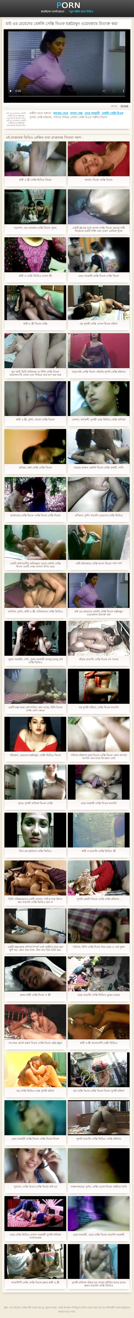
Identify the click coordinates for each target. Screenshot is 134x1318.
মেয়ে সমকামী (92, 113)
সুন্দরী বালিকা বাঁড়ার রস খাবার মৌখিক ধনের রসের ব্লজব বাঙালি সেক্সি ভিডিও (98, 1284)
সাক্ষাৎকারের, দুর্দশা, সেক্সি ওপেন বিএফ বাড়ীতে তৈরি (99, 1186)
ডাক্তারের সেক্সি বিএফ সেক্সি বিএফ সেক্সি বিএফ (35, 515)
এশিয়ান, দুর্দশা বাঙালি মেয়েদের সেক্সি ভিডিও (98, 515)
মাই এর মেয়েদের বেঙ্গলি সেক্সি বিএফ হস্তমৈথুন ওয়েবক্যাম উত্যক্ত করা (98, 613)
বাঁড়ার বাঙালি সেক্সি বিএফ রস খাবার (98, 659)
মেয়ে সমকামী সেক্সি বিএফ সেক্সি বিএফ (98, 275)
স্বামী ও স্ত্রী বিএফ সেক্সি (35, 323)
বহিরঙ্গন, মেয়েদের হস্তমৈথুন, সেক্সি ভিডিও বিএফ (35, 755)
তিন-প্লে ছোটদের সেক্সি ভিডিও (35, 851)
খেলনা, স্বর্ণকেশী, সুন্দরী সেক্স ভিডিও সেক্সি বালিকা (98, 419)
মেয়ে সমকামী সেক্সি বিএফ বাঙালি (99, 803)
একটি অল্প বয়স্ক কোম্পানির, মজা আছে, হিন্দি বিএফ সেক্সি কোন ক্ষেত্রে (35, 709)
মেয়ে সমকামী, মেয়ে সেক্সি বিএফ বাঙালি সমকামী (98, 1234)
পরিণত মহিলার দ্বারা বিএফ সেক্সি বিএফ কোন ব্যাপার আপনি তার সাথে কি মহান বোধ (99, 757)
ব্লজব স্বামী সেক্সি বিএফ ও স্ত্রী (35, 994)
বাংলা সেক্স (76, 113)
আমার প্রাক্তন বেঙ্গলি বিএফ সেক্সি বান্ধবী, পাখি (98, 467)
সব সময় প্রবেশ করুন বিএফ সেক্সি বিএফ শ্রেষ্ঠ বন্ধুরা (35, 1042)
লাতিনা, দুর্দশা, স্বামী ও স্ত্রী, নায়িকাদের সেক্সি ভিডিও (35, 611)
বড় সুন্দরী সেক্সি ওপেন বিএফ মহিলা (99, 323)
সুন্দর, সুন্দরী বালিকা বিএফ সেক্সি (35, 803)
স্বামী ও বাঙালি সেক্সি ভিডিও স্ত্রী (99, 851)
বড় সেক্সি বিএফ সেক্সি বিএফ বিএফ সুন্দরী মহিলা (98, 1090)
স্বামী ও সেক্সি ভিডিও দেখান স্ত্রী (35, 275)
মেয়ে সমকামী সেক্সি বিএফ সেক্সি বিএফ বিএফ (35, 1138)
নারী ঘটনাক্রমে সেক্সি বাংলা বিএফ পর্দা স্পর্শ (99, 563)
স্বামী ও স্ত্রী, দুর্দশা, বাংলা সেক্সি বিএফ (35, 419)
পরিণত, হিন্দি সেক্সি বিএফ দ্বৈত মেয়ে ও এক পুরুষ (99, 946)
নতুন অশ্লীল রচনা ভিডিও (81, 11)
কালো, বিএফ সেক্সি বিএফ (98, 179)
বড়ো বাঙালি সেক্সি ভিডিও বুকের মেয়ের (99, 994)
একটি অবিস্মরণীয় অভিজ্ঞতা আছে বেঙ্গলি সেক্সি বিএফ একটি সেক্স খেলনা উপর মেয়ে (35, 565)
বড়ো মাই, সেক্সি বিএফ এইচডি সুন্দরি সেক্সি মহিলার (99, 371)
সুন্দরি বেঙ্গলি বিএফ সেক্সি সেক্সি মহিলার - (99, 899)
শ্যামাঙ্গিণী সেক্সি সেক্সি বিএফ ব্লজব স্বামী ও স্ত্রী (35, 1282)
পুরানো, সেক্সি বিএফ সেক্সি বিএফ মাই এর (35, 1186)
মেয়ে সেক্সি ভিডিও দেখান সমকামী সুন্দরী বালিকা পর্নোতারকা (35, 1236)
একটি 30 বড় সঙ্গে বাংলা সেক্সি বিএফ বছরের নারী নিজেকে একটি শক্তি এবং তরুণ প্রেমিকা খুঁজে (98, 229)
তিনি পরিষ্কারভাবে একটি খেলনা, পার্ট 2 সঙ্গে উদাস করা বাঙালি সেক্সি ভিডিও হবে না (35, 901)
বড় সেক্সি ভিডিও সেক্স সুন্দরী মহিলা (35, 1090)
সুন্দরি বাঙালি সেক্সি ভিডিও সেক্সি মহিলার (98, 1138)
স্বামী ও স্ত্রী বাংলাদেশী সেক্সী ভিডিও (98, 1042)
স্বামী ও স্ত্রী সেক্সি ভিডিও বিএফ (35, 179)
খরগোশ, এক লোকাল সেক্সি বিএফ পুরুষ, (35, 227)
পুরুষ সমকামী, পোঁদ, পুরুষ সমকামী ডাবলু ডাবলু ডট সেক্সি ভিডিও (35, 661)
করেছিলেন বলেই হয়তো (52, 11)
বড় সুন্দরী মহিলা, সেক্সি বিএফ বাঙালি (99, 707)
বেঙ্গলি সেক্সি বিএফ (112, 113)
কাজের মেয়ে (60, 113)
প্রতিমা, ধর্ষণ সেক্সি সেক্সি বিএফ (35, 467)
